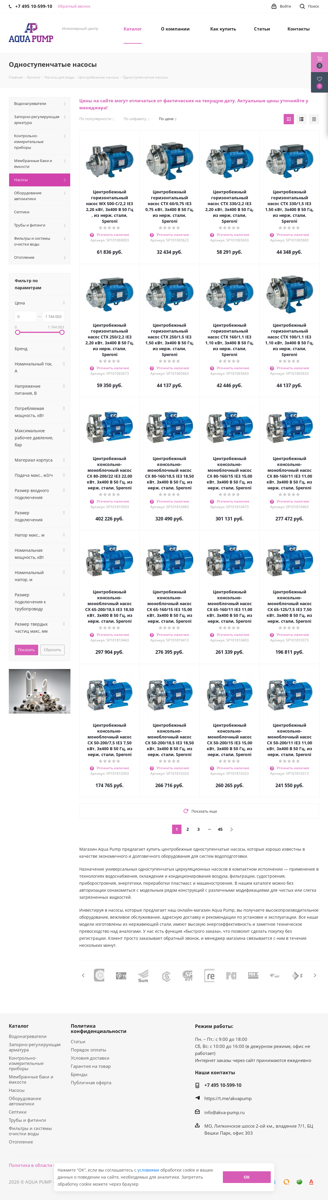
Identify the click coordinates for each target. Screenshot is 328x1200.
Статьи (78, 1041)
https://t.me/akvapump (228, 1098)
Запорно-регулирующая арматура (34, 1047)
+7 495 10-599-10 (222, 1085)
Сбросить (52, 649)
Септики (18, 1112)
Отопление (21, 1142)
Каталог (19, 1026)
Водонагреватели (28, 1036)
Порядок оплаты (88, 1050)
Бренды (79, 1074)
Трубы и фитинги (27, 1120)
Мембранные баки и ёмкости (31, 1079)
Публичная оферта (91, 1082)
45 (220, 829)
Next (315, 975)
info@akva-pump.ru (224, 1112)
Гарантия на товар (91, 1066)
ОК (247, 1177)
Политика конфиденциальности (99, 1028)
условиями (148, 1170)
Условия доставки (90, 1058)
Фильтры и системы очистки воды (30, 1130)
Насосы (17, 1090)
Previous (83, 975)
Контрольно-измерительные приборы (26, 1063)
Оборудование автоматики (25, 1101)
